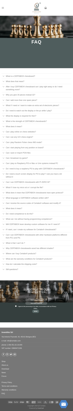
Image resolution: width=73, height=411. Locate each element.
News (4, 372)
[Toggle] (4, 76)
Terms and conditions (9, 386)
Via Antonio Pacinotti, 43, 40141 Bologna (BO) (19, 337)
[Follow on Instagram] (7, 354)
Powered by (36, 408)
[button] (3, 7)
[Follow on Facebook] (3, 354)
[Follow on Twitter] (11, 354)
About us (5, 365)
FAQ (3, 393)
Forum (4, 376)
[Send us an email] (15, 354)
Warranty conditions (9, 390)
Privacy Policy (7, 382)
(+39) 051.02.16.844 (14, 345)
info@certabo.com (14, 341)
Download (5, 369)
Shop (3, 361)
